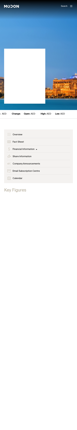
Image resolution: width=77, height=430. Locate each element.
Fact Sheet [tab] (15, 142)
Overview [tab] (14, 134)
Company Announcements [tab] (23, 163)
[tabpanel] (38, 303)
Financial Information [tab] (20, 149)
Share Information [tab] (19, 156)
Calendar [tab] (14, 178)
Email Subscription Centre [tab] (23, 171)
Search (64, 6)
